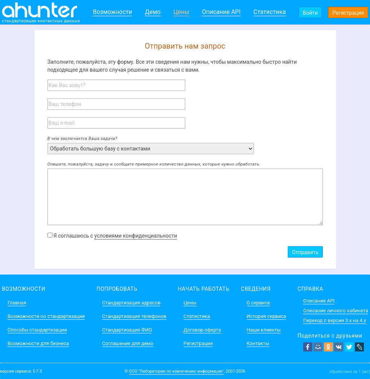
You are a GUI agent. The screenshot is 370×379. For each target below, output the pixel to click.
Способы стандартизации (37, 330)
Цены (181, 11)
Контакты (258, 343)
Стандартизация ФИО (127, 330)
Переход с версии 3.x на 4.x (334, 320)
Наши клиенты (264, 330)
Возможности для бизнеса (38, 343)
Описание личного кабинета (335, 310)
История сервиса (266, 316)
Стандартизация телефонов (134, 316)
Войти (310, 13)
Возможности (112, 11)
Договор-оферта (202, 330)
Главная (17, 302)
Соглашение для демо (128, 343)
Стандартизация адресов (131, 302)
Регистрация (348, 13)
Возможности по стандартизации (46, 316)
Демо (153, 11)
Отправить (305, 252)
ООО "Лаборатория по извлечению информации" (176, 371)
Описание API (221, 11)
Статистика (269, 11)
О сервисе (258, 302)
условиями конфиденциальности (135, 236)
